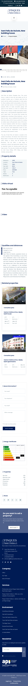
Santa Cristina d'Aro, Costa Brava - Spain (14, 3)
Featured (14, 485)
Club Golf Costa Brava (7, 614)
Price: (4, 170)
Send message (9, 428)
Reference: (6, 160)
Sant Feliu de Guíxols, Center (8, 87)
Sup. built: (5, 168)
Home (3, 36)
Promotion (14, 481)
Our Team (4, 575)
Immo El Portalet (6, 578)
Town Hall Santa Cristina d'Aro (9, 617)
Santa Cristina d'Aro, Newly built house (13, 313)
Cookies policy (14, 683)
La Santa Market (6, 632)
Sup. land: (5, 166)
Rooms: (5, 173)
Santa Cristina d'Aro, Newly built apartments (13, 361)
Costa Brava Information (8, 611)
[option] (14, 56)
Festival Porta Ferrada (7, 626)
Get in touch (14, 527)
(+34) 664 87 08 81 (19, 1)
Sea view (14, 475)
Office (3, 572)
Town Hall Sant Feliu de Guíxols (10, 620)
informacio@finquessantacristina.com (13, 559)
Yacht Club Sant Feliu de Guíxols (10, 629)
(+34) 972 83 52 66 (7, 1)
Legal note (8, 681)
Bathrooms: (6, 175)
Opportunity (14, 479)
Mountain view (14, 477)
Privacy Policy (17, 681)
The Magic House (6, 623)
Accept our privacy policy (9, 424)
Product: (5, 164)
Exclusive (14, 483)
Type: (4, 172)
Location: (5, 162)
